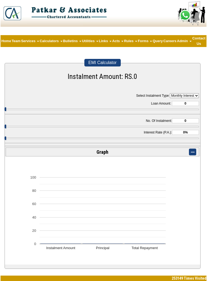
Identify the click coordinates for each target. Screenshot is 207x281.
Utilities (90, 41)
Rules (130, 41)
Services (30, 41)
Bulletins (72, 41)
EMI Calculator (102, 62)
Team (16, 41)
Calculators (51, 41)
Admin (184, 41)
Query (158, 41)
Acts (117, 41)
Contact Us (198, 41)
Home (6, 41)
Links (105, 41)
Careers (169, 41)
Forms (145, 41)
